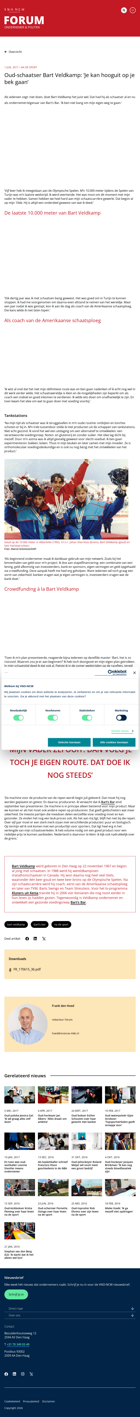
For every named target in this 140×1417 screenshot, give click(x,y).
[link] (19, 1108)
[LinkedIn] (35, 938)
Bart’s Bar (108, 802)
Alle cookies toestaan (114, 742)
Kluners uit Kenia (25, 893)
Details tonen (120, 731)
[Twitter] (44, 938)
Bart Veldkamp (23, 866)
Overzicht (13, 52)
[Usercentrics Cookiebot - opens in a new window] (111, 673)
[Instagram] (23, 1374)
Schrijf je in (16, 1294)
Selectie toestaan (69, 742)
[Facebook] (27, 938)
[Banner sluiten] (134, 672)
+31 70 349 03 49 (18, 1344)
